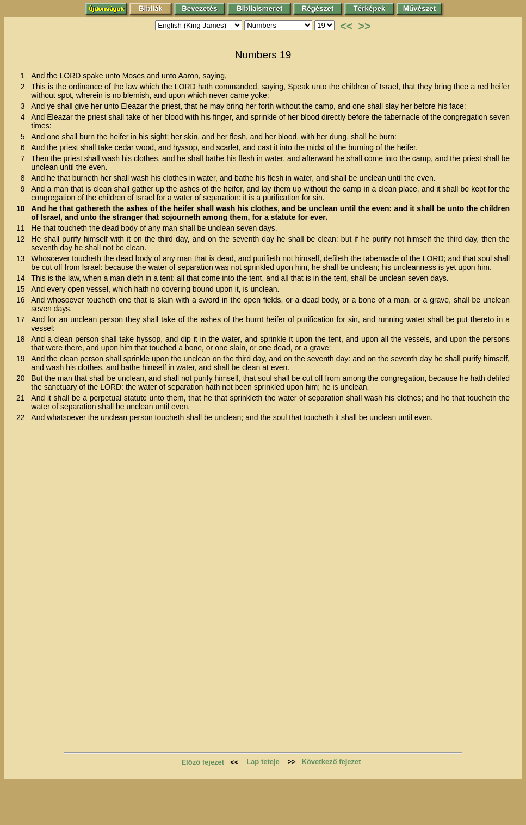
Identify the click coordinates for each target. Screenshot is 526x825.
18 (22, 339)
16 (22, 299)
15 (22, 289)
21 (22, 397)
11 (22, 228)
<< (346, 26)
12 (22, 239)
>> (364, 26)
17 (22, 319)
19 (22, 358)
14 (22, 278)
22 (22, 417)
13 (22, 258)
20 (22, 378)
